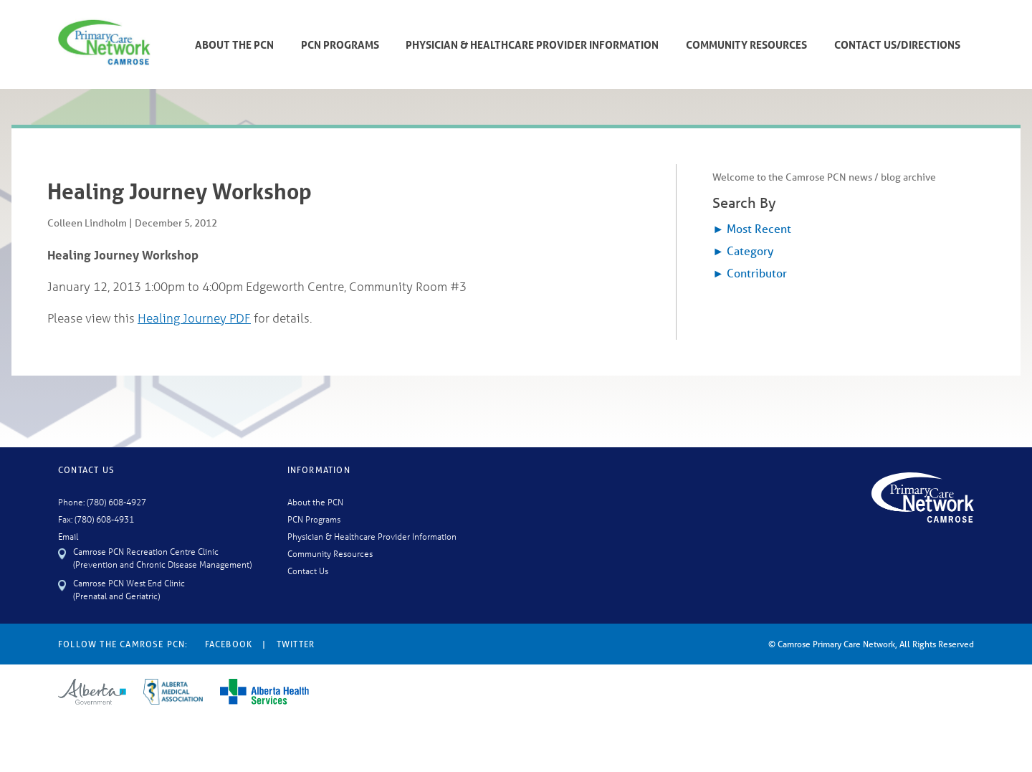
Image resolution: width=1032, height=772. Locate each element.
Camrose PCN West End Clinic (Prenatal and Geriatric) (129, 588)
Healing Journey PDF (194, 317)
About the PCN (315, 501)
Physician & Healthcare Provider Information (532, 44)
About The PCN (234, 44)
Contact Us (307, 570)
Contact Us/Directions (897, 44)
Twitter (296, 644)
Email (68, 536)
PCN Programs (340, 44)
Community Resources (746, 44)
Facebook (229, 644)
